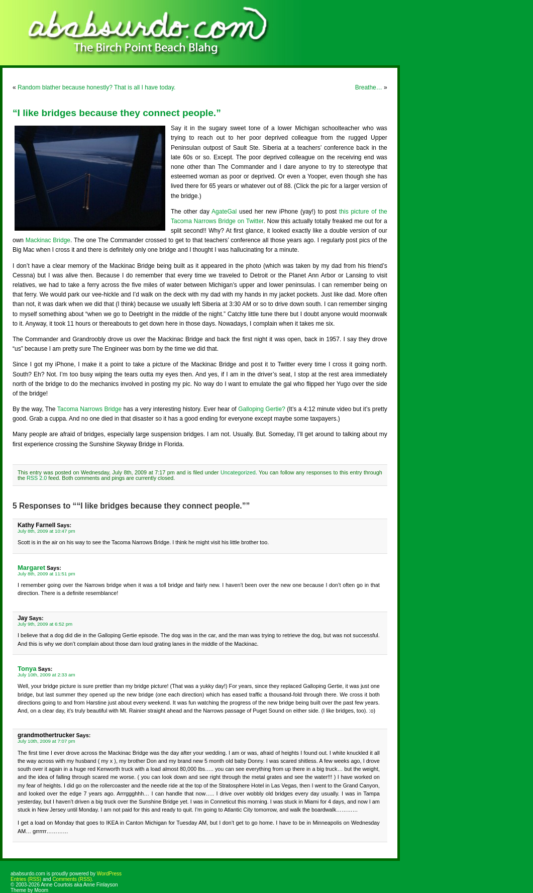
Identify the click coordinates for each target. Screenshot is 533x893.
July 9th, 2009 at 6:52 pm (45, 624)
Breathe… (368, 87)
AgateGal (224, 211)
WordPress (109, 873)
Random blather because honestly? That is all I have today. (96, 87)
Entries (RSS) (26, 879)
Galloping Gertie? (261, 409)
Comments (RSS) (71, 879)
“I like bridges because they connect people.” (117, 113)
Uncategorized (238, 472)
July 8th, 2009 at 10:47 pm (46, 531)
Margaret (31, 567)
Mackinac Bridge (48, 240)
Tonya (27, 668)
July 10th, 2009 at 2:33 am (46, 674)
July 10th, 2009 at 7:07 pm (46, 741)
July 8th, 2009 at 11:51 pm (46, 573)
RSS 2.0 (37, 478)
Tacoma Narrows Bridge (89, 409)
